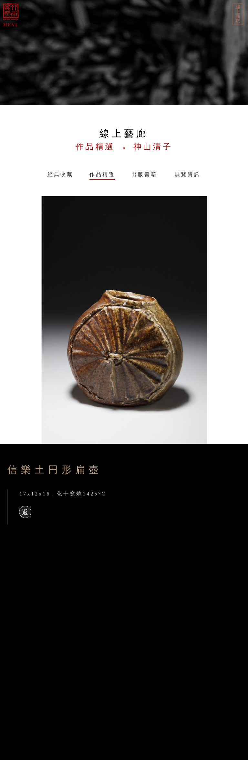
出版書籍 (144, 174)
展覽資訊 (188, 174)
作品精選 (102, 174)
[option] (124, 320)
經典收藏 (60, 174)
